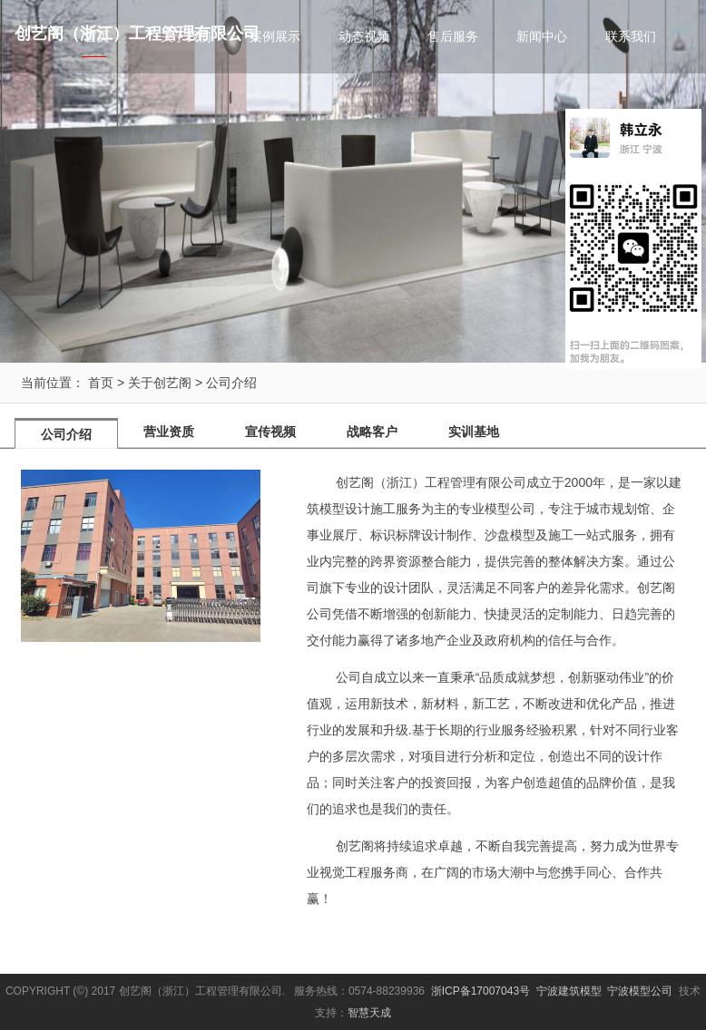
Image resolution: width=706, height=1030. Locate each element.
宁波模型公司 (639, 991)
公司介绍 (231, 382)
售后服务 (452, 36)
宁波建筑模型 (569, 991)
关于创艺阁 (159, 382)
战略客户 (372, 431)
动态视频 (363, 36)
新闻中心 (541, 36)
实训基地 (473, 431)
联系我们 (630, 36)
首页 (100, 382)
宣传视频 (270, 431)
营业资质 (168, 431)
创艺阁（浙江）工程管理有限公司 (137, 33)
